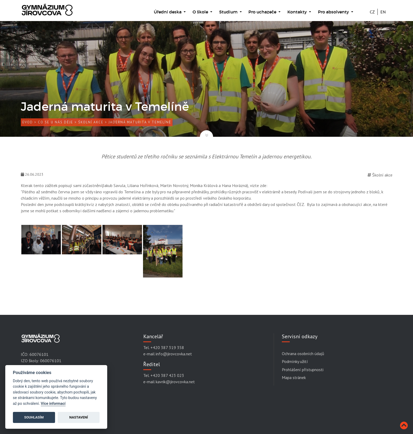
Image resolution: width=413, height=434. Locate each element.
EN (383, 11)
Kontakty (297, 11)
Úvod (27, 122)
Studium (229, 11)
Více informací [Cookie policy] (53, 403)
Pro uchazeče (262, 11)
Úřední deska (168, 11)
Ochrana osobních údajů (303, 353)
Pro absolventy (334, 11)
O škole (201, 11)
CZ (372, 11)
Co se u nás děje (55, 122)
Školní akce (91, 122)
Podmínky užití (295, 361)
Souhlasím (34, 417)
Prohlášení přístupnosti (302, 369)
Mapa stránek (294, 377)
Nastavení (78, 417)
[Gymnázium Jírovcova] (47, 12)
